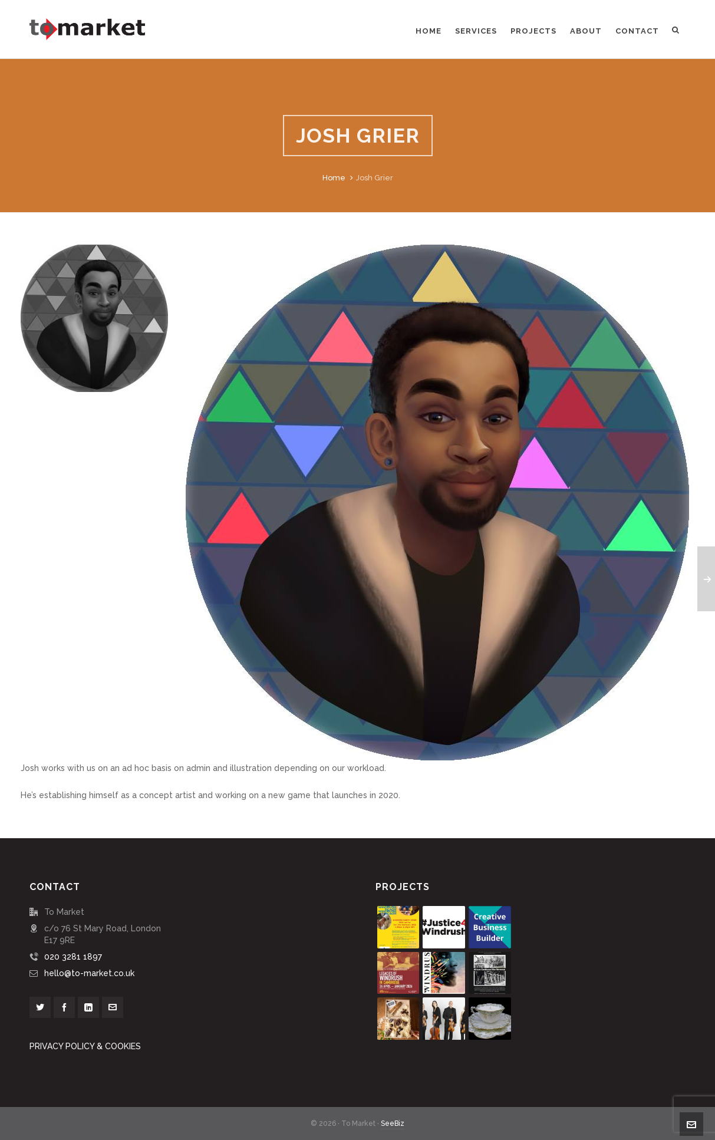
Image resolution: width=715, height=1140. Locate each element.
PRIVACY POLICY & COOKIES (85, 1046)
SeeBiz (392, 1123)
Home (333, 177)
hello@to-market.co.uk (89, 973)
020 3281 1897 (73, 956)
